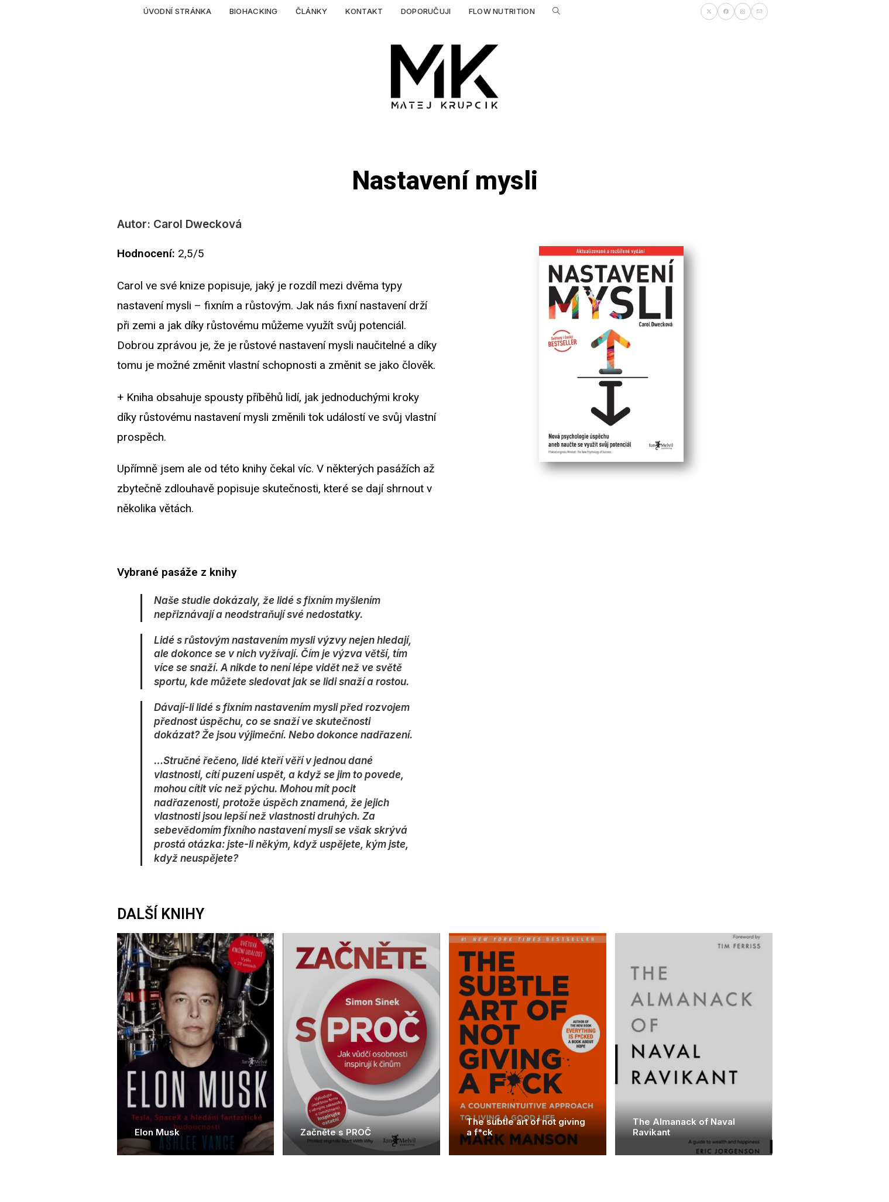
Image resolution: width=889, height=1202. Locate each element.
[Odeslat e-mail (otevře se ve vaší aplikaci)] (759, 11)
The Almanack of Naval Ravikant (684, 1127)
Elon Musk (157, 1132)
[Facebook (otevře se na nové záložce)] (726, 11)
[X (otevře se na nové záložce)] (709, 11)
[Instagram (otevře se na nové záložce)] (742, 11)
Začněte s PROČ (335, 1132)
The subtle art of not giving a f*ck (525, 1127)
